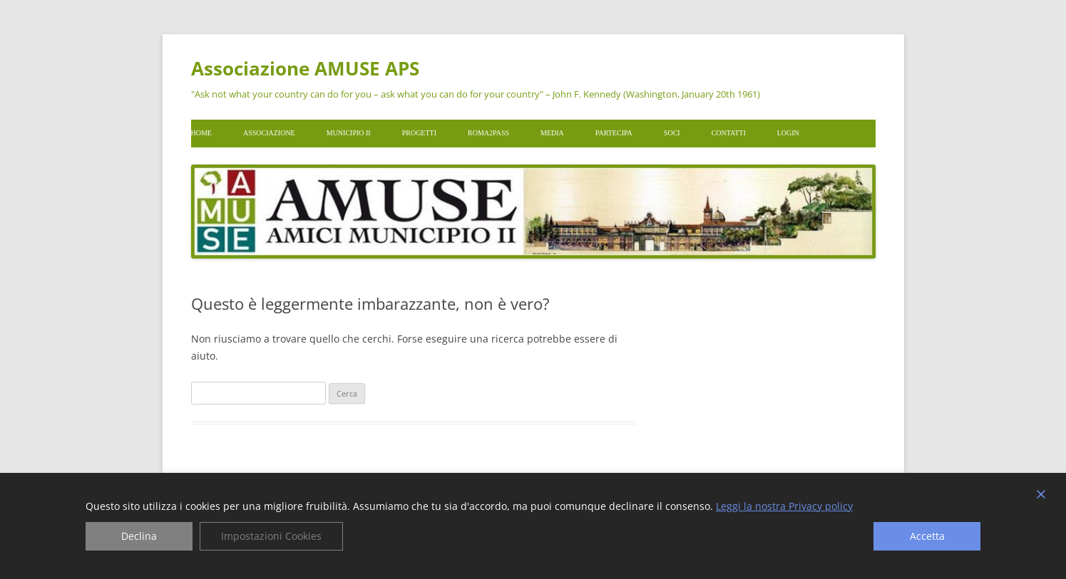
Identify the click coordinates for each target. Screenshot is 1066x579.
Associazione (269, 133)
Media (552, 133)
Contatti (729, 133)
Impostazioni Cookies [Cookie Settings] (271, 536)
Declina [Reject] (139, 536)
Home (201, 133)
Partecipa (613, 133)
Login (788, 133)
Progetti (419, 133)
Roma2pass (488, 133)
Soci (672, 133)
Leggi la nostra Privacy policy (784, 506)
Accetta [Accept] (927, 536)
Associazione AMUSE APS (305, 68)
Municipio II (349, 133)
